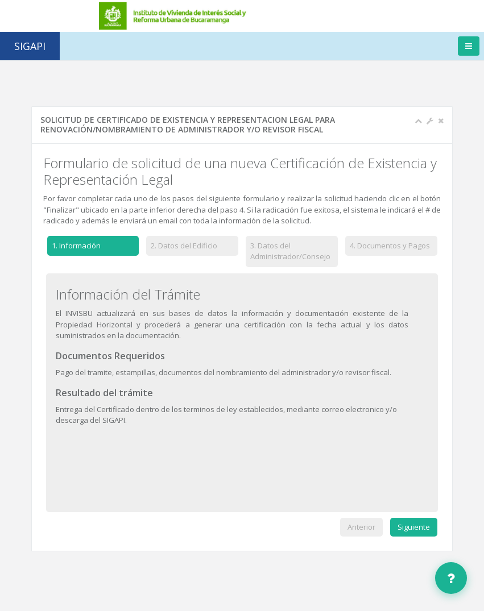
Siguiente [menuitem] (414, 527)
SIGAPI (29, 46)
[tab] (93, 248)
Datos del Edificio (184, 245)
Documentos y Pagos (390, 245)
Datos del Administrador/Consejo (290, 251)
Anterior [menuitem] (361, 527)
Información (74, 246)
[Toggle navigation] (468, 46)
